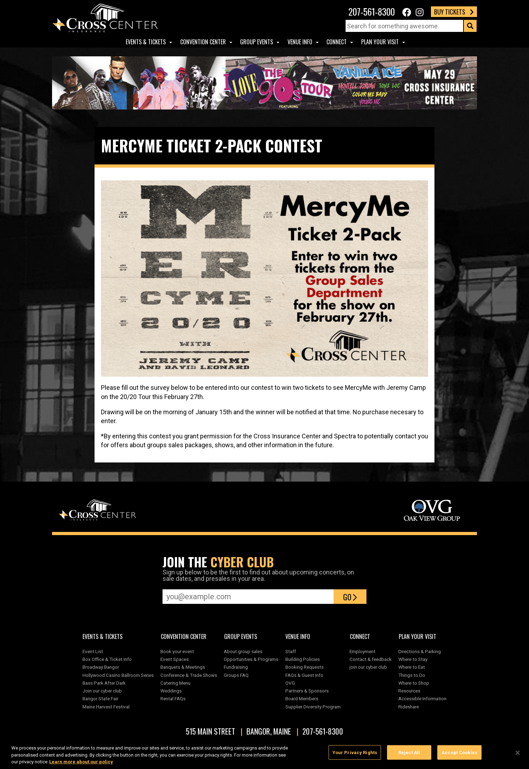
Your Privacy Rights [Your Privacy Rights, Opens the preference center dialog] (354, 753)
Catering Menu (175, 683)
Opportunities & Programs (251, 659)
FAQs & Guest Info (304, 675)
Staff (290, 651)
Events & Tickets (146, 42)
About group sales (243, 651)
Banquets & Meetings (182, 667)
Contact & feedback (370, 659)
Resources (409, 691)
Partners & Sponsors (307, 691)
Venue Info (300, 42)
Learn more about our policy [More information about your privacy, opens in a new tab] (81, 762)
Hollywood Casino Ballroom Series (118, 675)
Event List (93, 651)
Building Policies (302, 659)
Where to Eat (411, 667)
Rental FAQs (173, 698)
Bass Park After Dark (104, 683)
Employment (362, 651)
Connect (336, 42)
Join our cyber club (102, 691)
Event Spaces (174, 659)
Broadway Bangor (101, 667)
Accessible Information (422, 698)
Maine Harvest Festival (106, 706)
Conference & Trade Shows (188, 675)
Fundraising (236, 667)
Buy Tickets (454, 11)
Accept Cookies (459, 753)
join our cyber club (368, 667)
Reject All (409, 753)
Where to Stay (412, 659)
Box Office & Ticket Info (107, 659)
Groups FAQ (236, 675)
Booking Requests (304, 667)
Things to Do (411, 675)
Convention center (203, 42)
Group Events (256, 42)
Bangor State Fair (100, 698)
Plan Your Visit (380, 42)
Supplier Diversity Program (314, 706)
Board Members (301, 698)
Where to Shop (413, 683)
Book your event (177, 651)
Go (350, 596)
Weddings (171, 691)
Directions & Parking (419, 651)
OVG (290, 683)
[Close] (517, 753)
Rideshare (408, 706)
